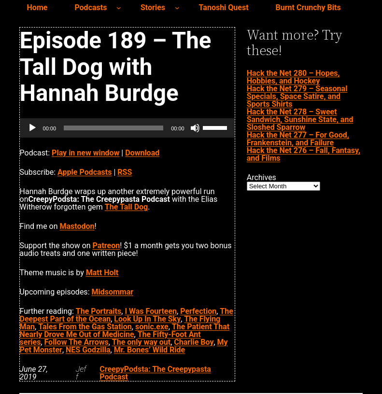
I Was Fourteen (151, 311)
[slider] (113, 128)
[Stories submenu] (177, 7)
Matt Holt (102, 272)
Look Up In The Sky (147, 319)
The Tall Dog (126, 206)
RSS (124, 172)
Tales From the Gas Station (85, 326)
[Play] (32, 128)
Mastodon (77, 226)
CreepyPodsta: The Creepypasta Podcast (155, 373)
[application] (127, 128)
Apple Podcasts (84, 172)
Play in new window (85, 152)
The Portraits (98, 311)
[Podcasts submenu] (118, 7)
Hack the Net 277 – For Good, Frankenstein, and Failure (298, 138)
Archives (261, 178)
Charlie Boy (193, 342)
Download (142, 152)
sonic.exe (152, 326)
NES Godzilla (88, 349)
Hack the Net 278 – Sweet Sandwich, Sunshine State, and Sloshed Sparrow (300, 119)
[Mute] (195, 128)
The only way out (141, 342)
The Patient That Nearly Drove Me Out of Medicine (125, 330)
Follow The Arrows (76, 342)
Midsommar (112, 291)
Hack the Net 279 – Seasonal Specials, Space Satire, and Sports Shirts (297, 96)
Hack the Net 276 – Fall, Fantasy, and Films (303, 154)
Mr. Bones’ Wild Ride (149, 349)
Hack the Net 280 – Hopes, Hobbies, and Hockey (293, 77)
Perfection (198, 311)
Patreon (106, 245)
